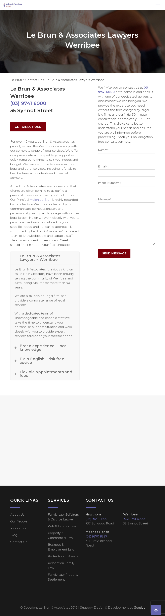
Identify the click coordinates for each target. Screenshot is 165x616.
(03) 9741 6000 (28, 103)
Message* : (105, 199)
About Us (17, 514)
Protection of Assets (63, 556)
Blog (13, 535)
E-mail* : (103, 166)
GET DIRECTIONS (28, 127)
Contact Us (18, 542)
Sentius (139, 607)
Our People (18, 521)
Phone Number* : (109, 183)
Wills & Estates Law (62, 526)
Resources (18, 528)
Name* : (103, 150)
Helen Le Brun (40, 200)
